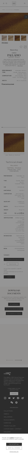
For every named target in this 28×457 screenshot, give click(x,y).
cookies (11, 437)
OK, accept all (14, 444)
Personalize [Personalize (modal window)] (14, 451)
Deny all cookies (14, 448)
